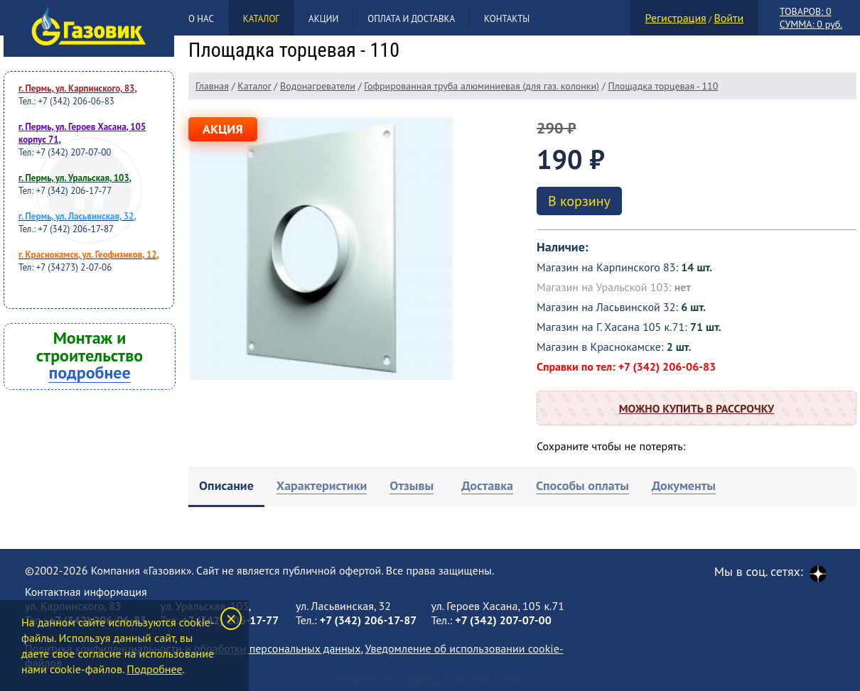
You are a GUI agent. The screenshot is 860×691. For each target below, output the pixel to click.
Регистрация (675, 18)
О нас (201, 19)
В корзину (579, 201)
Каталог (261, 19)
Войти (728, 18)
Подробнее (154, 669)
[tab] (226, 487)
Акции (323, 19)
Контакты (507, 19)
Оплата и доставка (411, 19)
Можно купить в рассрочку (696, 408)
